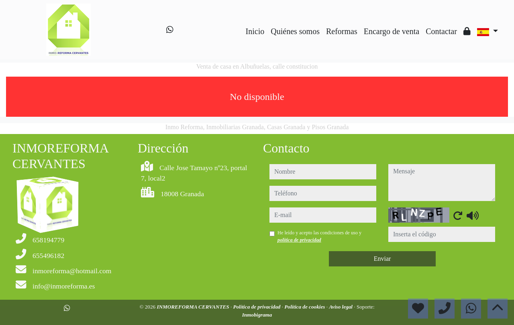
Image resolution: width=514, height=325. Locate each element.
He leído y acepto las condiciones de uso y (319, 236)
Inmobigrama (257, 315)
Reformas (341, 31)
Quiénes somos (295, 31)
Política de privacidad (257, 307)
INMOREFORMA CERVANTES (193, 307)
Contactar (441, 31)
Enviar (382, 258)
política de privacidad (299, 240)
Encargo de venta (391, 31)
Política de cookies (305, 307)
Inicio (255, 31)
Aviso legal (341, 307)
